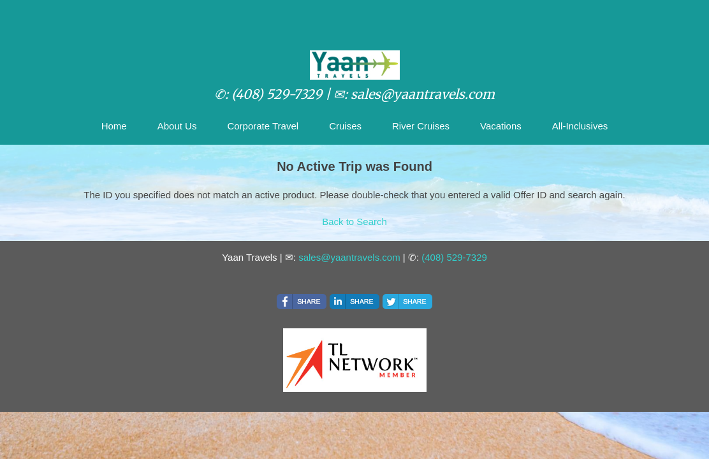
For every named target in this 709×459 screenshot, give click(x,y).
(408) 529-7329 (454, 257)
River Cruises (421, 125)
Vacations (501, 125)
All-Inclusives (580, 125)
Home (114, 125)
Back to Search (354, 221)
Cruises (345, 125)
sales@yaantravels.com (349, 257)
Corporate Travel (262, 125)
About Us (177, 125)
